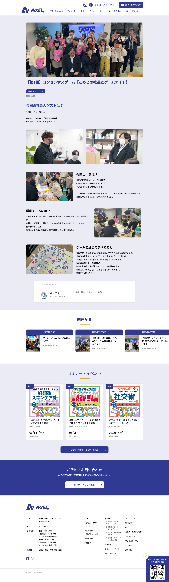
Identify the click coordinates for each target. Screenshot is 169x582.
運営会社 (128, 555)
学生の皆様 (88, 536)
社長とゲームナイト (35, 99)
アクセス (135, 11)
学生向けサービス (92, 540)
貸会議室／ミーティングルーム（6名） (113, 528)
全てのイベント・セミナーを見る (84, 455)
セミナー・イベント (88, 11)
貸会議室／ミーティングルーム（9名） (113, 534)
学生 (101, 11)
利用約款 (128, 551)
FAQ (126, 533)
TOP (86, 524)
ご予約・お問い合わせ (131, 5)
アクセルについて (56, 11)
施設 (126, 11)
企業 (108, 11)
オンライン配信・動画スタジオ (113, 539)
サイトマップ (130, 542)
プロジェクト (72, 11)
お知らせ (128, 528)
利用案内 (117, 11)
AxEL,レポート (110, 559)
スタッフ (89, 532)
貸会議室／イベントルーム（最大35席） (113, 545)
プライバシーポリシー (133, 546)
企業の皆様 (88, 544)
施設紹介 (108, 524)
